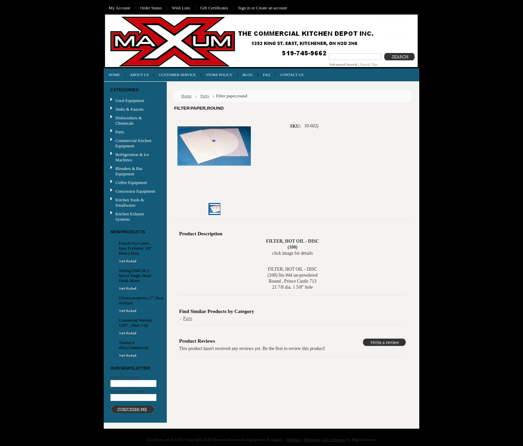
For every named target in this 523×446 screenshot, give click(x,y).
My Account (119, 7)
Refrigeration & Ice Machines (132, 157)
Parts (119, 131)
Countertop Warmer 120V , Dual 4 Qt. (135, 323)
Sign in (244, 7)
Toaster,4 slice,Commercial (133, 345)
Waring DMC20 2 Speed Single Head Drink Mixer (135, 275)
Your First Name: (125, 377)
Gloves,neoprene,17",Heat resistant (136, 300)
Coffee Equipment (131, 182)
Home (186, 95)
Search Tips (369, 64)
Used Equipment (129, 100)
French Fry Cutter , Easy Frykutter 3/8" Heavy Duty (135, 248)
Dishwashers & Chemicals (128, 120)
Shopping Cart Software (324, 439)
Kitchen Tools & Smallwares (129, 202)
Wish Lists (181, 7)
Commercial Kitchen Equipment (133, 143)
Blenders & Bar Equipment (128, 171)
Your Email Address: (128, 391)
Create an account (271, 7)
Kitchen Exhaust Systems (129, 216)
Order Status (151, 7)
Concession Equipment (135, 191)
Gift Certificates (214, 7)
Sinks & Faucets (129, 109)
